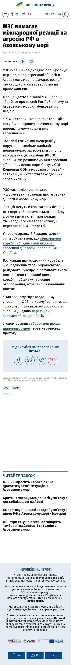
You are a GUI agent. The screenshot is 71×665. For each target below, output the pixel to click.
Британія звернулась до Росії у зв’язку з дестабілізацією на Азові (35, 500)
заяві (36, 97)
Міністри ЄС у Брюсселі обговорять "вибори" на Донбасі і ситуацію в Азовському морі (32, 526)
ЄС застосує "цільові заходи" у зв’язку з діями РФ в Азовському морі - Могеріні (35, 512)
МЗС (6, 388)
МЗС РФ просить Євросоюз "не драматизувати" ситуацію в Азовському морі (28, 486)
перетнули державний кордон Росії (26, 313)
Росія (16, 388)
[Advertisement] (35, 430)
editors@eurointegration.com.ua (45, 580)
